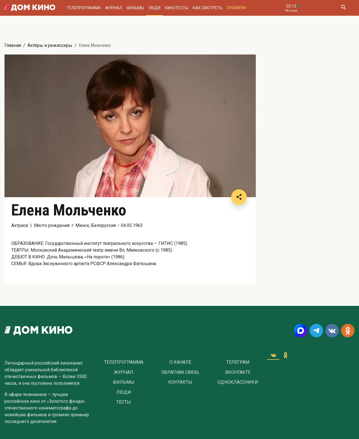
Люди (154, 8)
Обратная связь (180, 372)
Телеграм (237, 362)
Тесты (123, 402)
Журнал (113, 8)
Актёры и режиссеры (49, 45)
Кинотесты (176, 8)
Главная (12, 45)
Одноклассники (237, 382)
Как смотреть (207, 8)
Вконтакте (237, 372)
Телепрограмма (83, 8)
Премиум (236, 8)
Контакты (180, 382)
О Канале (180, 362)
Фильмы (135, 8)
